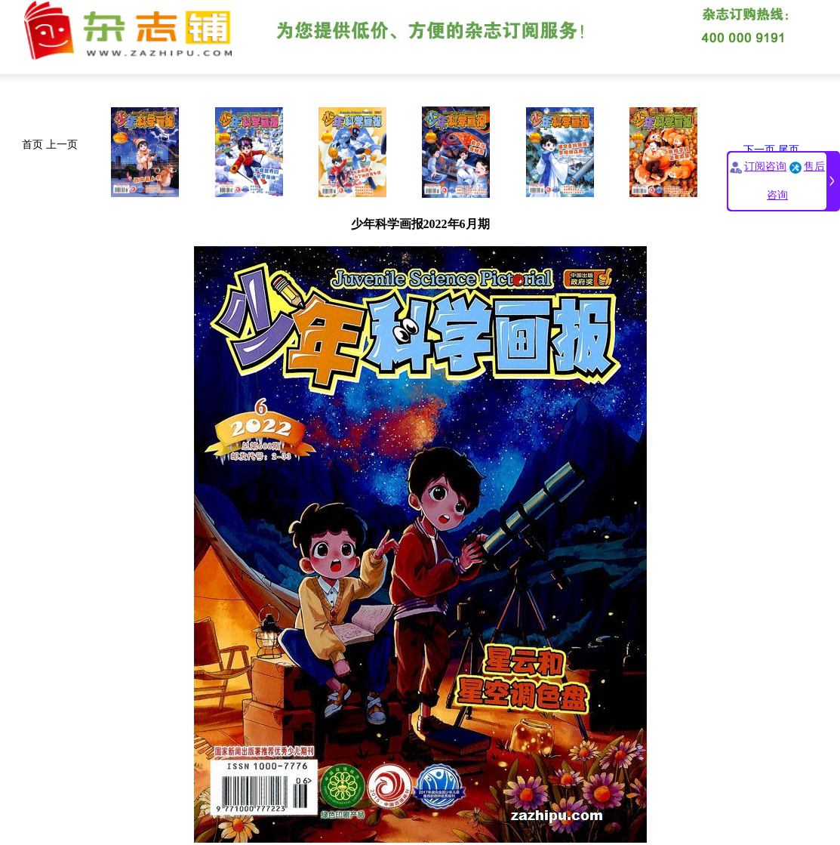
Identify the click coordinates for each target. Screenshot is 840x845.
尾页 (788, 150)
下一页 (759, 150)
